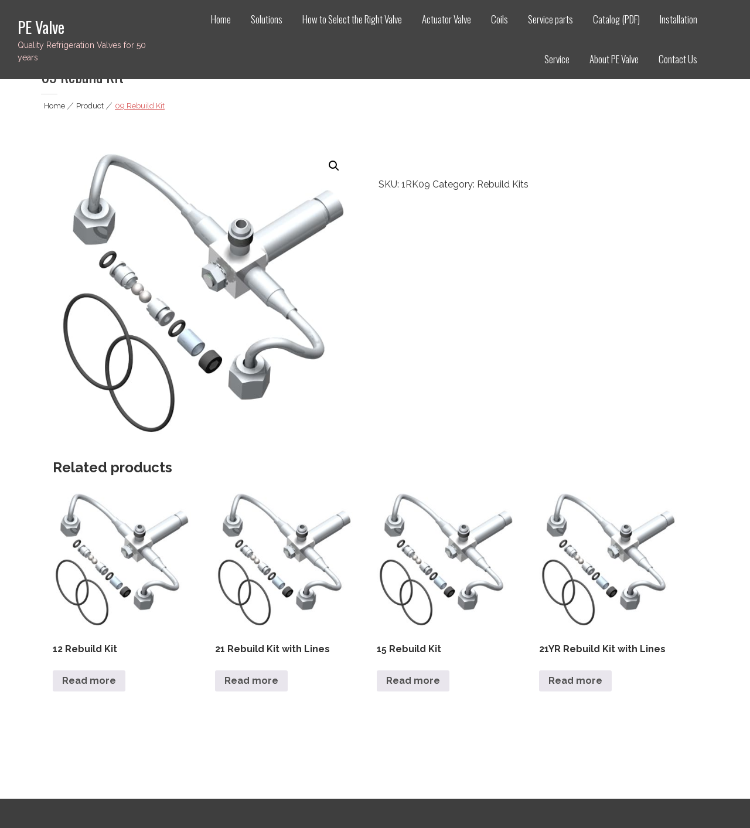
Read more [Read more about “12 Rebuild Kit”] (89, 680)
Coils (499, 19)
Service (557, 59)
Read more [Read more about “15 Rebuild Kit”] (413, 680)
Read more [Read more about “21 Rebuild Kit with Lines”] (251, 680)
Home (221, 19)
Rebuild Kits (503, 184)
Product (90, 105)
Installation (678, 19)
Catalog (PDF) (616, 19)
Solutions (266, 19)
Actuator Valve (446, 19)
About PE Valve (614, 59)
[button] (334, 165)
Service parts (550, 19)
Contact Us (678, 59)
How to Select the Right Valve (352, 19)
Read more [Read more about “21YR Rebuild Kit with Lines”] (575, 680)
